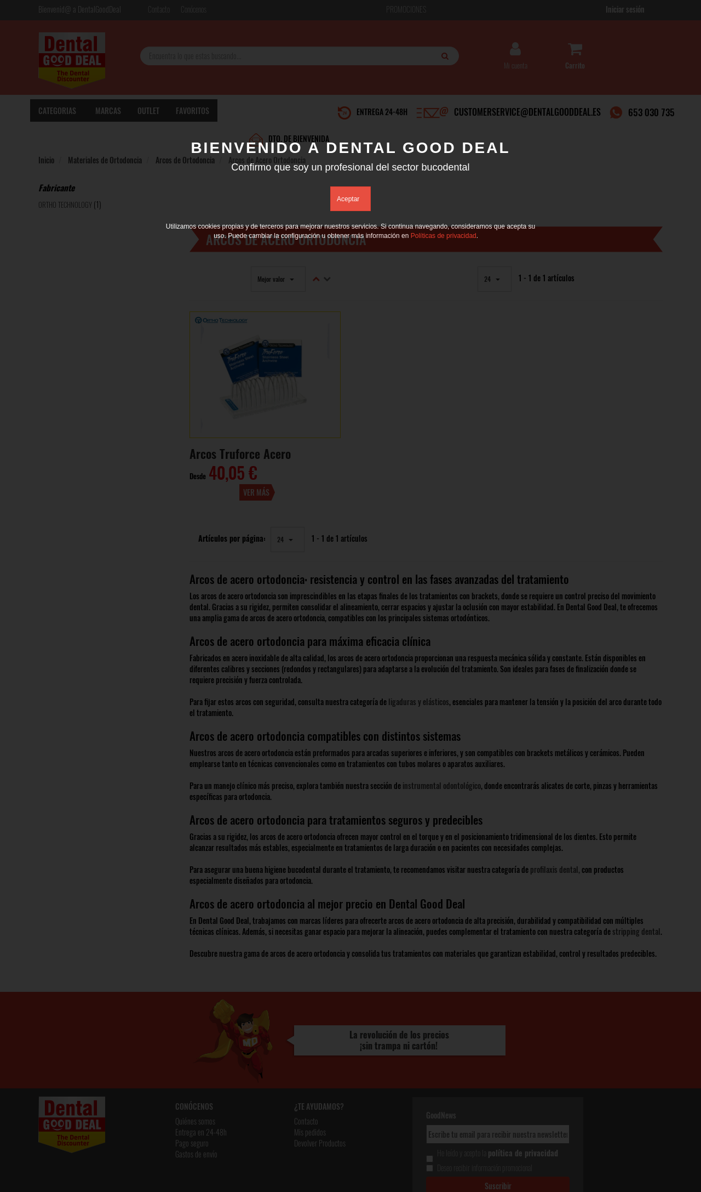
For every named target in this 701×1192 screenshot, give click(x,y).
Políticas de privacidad (443, 236)
